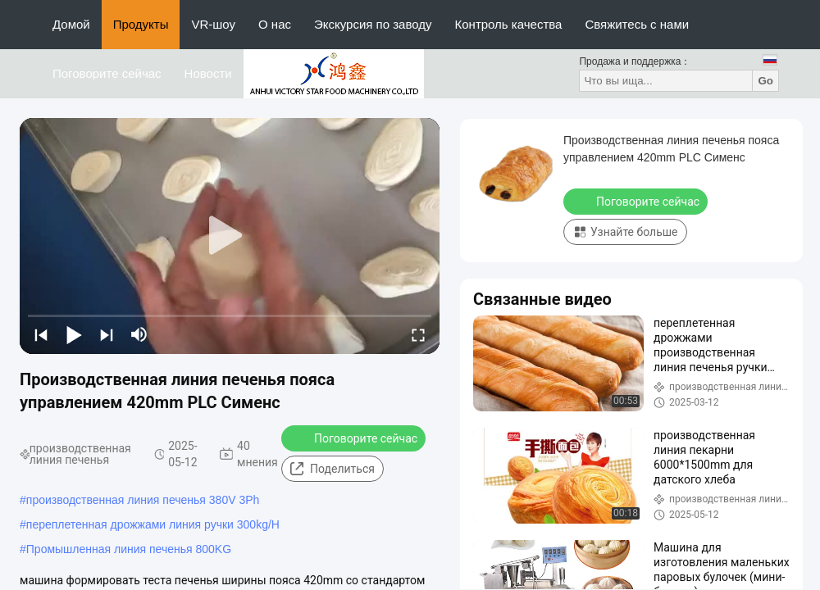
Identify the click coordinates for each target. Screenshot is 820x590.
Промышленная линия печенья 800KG (128, 549)
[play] (229, 236)
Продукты (141, 24)
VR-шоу (213, 24)
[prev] (41, 334)
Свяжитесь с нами (637, 24)
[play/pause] (73, 334)
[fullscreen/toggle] (418, 334)
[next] (106, 334)
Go (765, 81)
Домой (71, 24)
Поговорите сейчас (107, 73)
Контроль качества (509, 24)
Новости (208, 73)
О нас (274, 24)
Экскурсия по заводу (373, 24)
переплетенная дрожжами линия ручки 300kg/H (153, 524)
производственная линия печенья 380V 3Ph (143, 499)
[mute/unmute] (139, 334)
